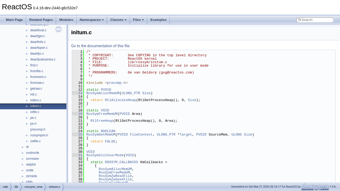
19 (77, 113)
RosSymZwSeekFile (115, 179)
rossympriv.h (39, 135)
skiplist (31, 164)
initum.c (35, 106)
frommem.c (38, 77)
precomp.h (37, 129)
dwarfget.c (37, 36)
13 (77, 93)
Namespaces (92, 20)
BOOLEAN (108, 131)
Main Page (14, 20)
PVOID (106, 89)
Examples (158, 20)
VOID (105, 110)
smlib (29, 170)
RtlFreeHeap (102, 120)
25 (77, 134)
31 (77, 155)
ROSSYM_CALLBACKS (121, 162)
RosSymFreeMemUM (101, 113)
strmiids (31, 176)
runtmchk (32, 153)
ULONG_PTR (131, 93)
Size (146, 93)
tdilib (29, 182)
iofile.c (34, 112)
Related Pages (41, 20)
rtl (27, 147)
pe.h (33, 123)
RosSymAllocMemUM (103, 93)
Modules (66, 20)
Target (186, 134)
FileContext (141, 134)
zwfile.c (35, 141)
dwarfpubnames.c (43, 59)
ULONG (236, 134)
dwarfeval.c (38, 30)
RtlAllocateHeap (120, 100)
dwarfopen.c (39, 48)
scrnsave (32, 158)
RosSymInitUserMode (105, 155)
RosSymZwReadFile (115, 175)
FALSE (110, 141)
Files (138, 20)
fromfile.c (36, 71)
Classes (118, 20)
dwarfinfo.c (38, 42)
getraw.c (36, 88)
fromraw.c (37, 83)
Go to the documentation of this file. (100, 46)
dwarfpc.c (37, 53)
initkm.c (35, 100)
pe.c (33, 118)
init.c (33, 94)
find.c (34, 65)
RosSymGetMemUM (100, 134)
